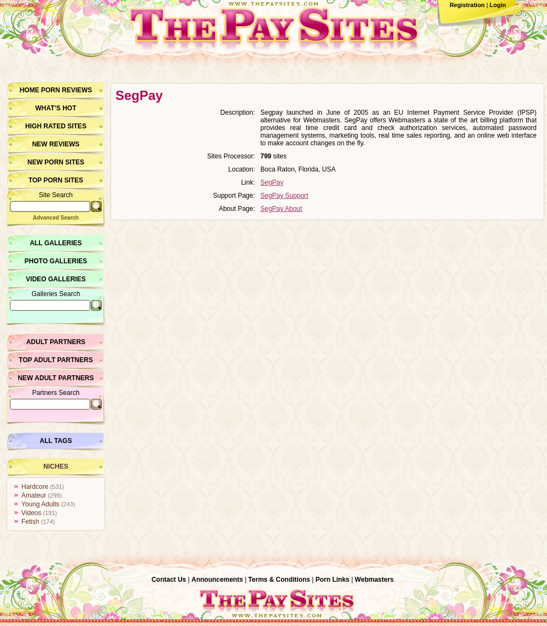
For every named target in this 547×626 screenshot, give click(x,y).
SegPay (271, 182)
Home (29, 90)
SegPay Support (284, 195)
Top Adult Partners (55, 360)
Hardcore (34, 487)
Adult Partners (55, 342)
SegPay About (281, 208)
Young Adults (40, 504)
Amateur (33, 495)
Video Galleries (55, 279)
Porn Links (333, 579)
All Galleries (56, 243)
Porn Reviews (66, 90)
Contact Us (169, 579)
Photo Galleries (56, 261)
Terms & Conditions (279, 579)
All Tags (56, 441)
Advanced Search (56, 218)
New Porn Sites (55, 162)
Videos (31, 513)
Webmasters (374, 579)
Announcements (217, 579)
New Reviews (56, 144)
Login (498, 5)
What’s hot (55, 108)
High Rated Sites (55, 126)
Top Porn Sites (55, 180)
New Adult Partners (56, 378)
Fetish (30, 521)
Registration (467, 5)
